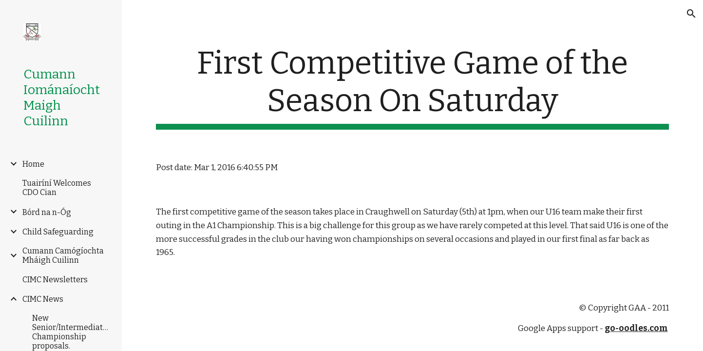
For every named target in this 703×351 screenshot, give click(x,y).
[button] (691, 13)
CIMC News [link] (42, 299)
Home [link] (33, 164)
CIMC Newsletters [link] (55, 279)
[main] (412, 87)
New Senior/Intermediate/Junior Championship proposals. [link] (72, 332)
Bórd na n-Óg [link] (46, 212)
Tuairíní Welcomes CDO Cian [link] (56, 187)
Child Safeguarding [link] (58, 231)
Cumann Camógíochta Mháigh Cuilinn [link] (63, 255)
